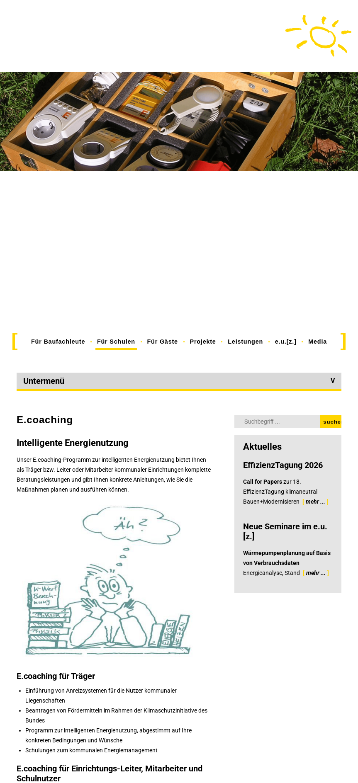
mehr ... (315, 501)
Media (317, 341)
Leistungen (245, 341)
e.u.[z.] (286, 341)
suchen (332, 422)
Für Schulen (116, 341)
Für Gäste (162, 341)
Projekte (203, 341)
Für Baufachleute (58, 341)
